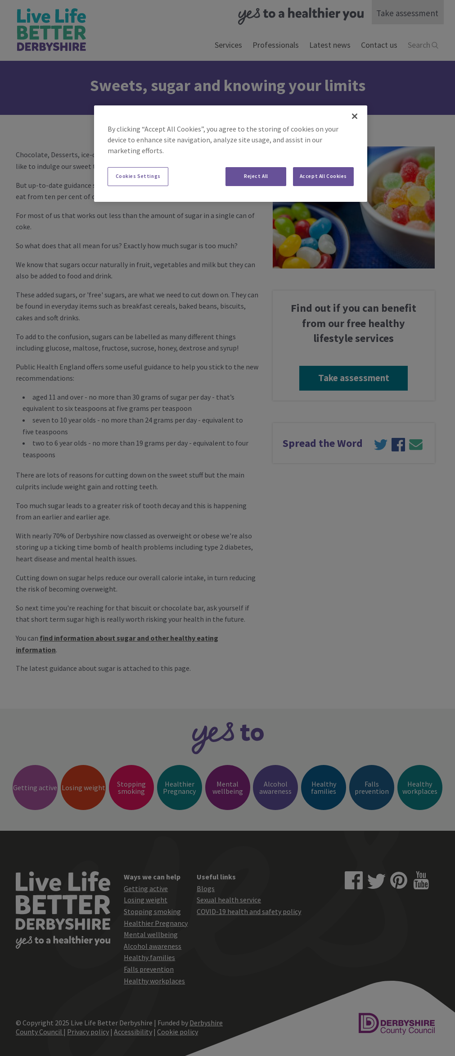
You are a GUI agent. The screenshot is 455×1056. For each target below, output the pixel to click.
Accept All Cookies (323, 176)
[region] (230, 153)
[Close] (355, 116)
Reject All (256, 176)
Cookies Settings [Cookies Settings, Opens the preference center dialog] (138, 176)
